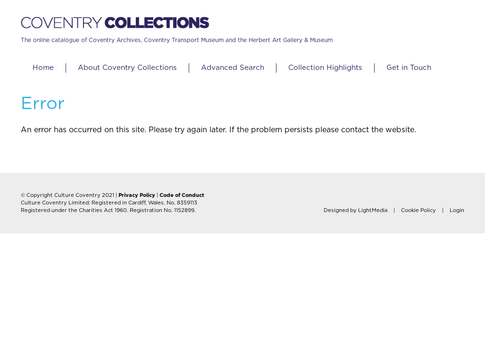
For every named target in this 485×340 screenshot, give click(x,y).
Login (457, 210)
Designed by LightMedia (355, 210)
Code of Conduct (181, 195)
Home (43, 67)
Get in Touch (408, 67)
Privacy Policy (136, 195)
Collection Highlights (325, 67)
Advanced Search (232, 67)
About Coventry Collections (127, 67)
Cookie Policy (418, 210)
